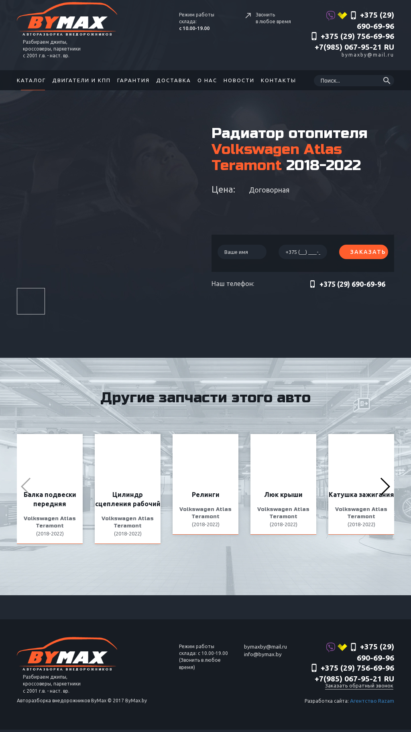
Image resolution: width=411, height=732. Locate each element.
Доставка (173, 80)
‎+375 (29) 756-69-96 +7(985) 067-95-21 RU (352, 42)
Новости (239, 80)
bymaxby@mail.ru (368, 54)
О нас (207, 80)
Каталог (31, 80)
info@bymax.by (261, 660)
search (387, 80)
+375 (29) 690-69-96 (360, 20)
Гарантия (133, 80)
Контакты (278, 80)
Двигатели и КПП (81, 80)
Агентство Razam (373, 703)
